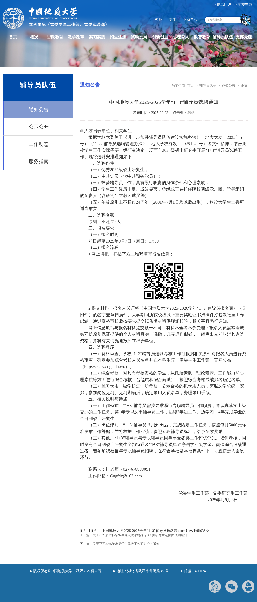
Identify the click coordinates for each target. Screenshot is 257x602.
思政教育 (55, 37)
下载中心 (190, 19)
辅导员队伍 (223, 37)
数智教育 (202, 37)
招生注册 (118, 37)
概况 (34, 37)
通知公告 (39, 109)
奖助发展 (139, 37)
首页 (13, 37)
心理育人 (181, 37)
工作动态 (39, 144)
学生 (172, 19)
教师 (158, 19)
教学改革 (76, 37)
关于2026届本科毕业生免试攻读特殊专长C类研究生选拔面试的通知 (140, 535)
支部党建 (244, 37)
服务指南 (39, 161)
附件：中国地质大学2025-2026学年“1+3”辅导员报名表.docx (138, 531)
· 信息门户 (223, 4)
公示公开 (39, 127)
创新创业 (160, 37)
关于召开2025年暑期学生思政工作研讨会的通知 (126, 544)
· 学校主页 (244, 4)
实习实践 (97, 37)
